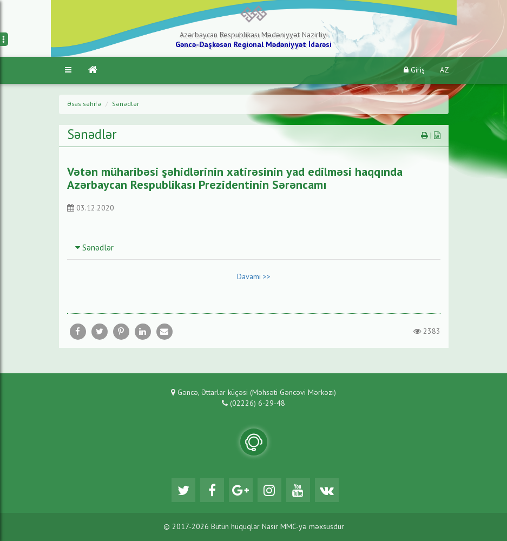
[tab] (253, 247)
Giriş (414, 70)
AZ (444, 70)
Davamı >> (254, 277)
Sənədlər (125, 104)
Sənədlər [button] (94, 248)
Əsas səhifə (84, 104)
